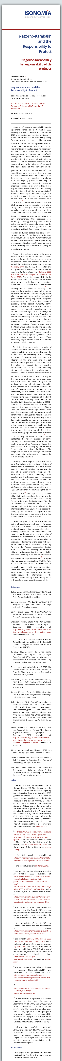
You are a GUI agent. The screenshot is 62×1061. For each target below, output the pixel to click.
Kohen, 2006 (45, 938)
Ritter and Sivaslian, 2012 (36, 844)
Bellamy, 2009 (45, 272)
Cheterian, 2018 (41, 866)
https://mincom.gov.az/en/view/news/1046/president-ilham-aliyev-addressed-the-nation (32, 859)
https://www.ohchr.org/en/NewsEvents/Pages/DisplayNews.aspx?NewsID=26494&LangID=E (32, 991)
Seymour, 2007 (19, 946)
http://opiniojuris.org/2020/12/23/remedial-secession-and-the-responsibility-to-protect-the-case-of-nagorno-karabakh (31, 740)
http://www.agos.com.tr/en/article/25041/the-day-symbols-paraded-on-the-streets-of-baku (32, 630)
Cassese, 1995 (33, 938)
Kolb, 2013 (18, 941)
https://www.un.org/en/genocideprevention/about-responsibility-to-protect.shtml (32, 932)
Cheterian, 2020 (41, 826)
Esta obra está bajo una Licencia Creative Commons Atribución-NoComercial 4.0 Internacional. (28, 106)
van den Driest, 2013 (34, 941)
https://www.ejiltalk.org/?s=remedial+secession (24, 958)
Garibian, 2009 (17, 266)
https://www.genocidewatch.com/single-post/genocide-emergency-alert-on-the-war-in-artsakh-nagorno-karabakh (32, 977)
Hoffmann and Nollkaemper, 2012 (25, 274)
